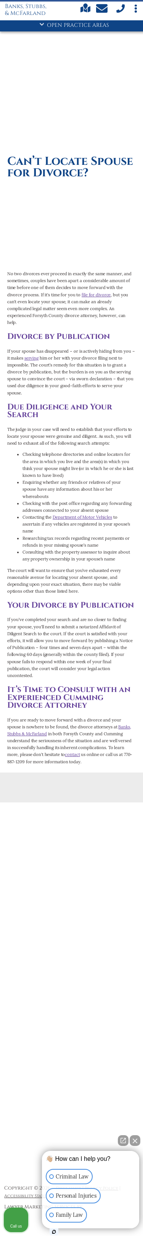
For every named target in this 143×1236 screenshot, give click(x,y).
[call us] (120, 12)
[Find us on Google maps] (85, 11)
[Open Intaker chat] (54, 1231)
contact (72, 754)
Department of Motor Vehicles (82, 517)
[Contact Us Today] (102, 9)
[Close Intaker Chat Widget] (135, 1140)
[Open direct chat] (123, 1140)
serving (31, 358)
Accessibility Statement (30, 1196)
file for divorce (96, 294)
